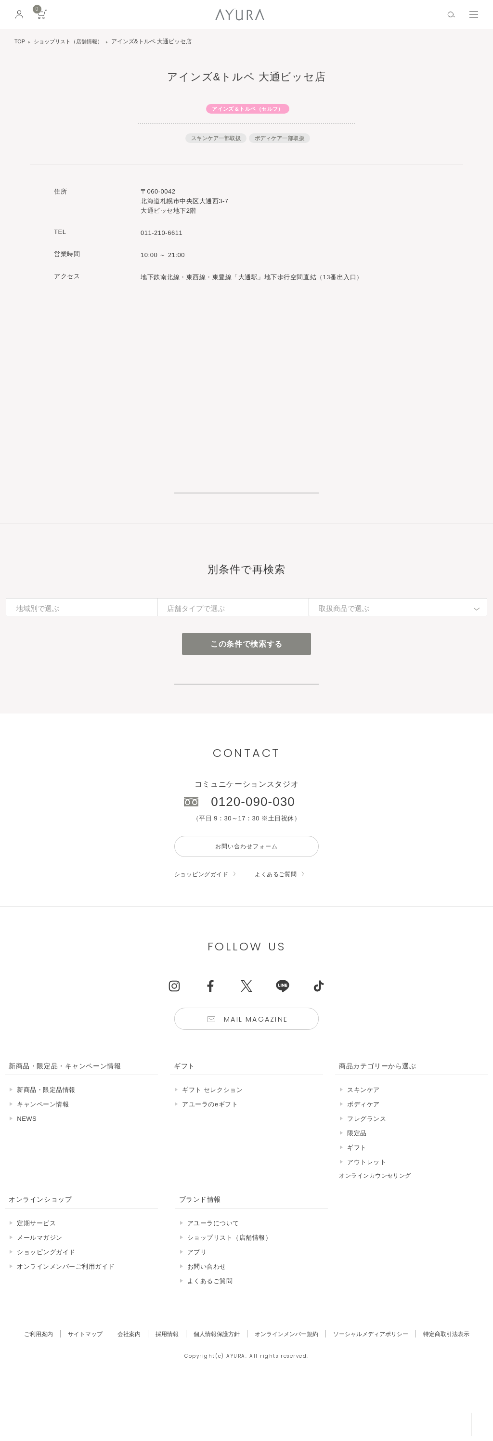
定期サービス (36, 1276)
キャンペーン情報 (43, 1158)
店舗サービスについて (246, 721)
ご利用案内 (25, 1387)
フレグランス (366, 1172)
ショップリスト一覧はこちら (246, 504)
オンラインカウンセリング (378, 1229)
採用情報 (160, 1387)
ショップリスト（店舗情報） (72, 41)
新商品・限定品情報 (46, 1144)
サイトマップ (74, 1387)
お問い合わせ (206, 1320)
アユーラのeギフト (210, 1158)
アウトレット (366, 1216)
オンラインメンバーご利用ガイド (66, 1320)
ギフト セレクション (212, 1144)
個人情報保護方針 (213, 1387)
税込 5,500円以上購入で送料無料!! (395, 1424)
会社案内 (120, 1387)
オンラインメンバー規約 (287, 1387)
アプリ (197, 1305)
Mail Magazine (257, 1072)
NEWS (27, 1172)
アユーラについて (213, 1276)
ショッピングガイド (203, 925)
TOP (20, 41)
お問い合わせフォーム (246, 896)
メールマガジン (40, 1291)
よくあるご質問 (282, 925)
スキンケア (363, 1144)
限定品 (357, 1187)
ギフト (357, 1201)
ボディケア (363, 1158)
